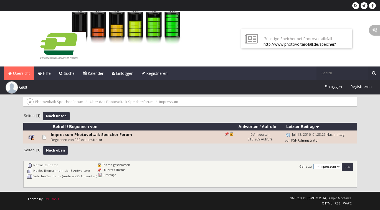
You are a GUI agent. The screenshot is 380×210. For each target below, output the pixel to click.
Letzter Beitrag (302, 126)
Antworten (248, 126)
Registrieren (155, 73)
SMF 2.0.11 (298, 198)
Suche (67, 73)
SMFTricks (51, 199)
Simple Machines (339, 198)
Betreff (59, 126)
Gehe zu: (306, 166)
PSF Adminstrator (88, 139)
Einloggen (122, 73)
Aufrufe (269, 126)
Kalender (93, 73)
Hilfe (44, 73)
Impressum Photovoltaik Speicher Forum (91, 134)
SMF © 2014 (317, 198)
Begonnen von (83, 126)
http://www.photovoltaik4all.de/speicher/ (300, 44)
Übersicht (19, 73)
